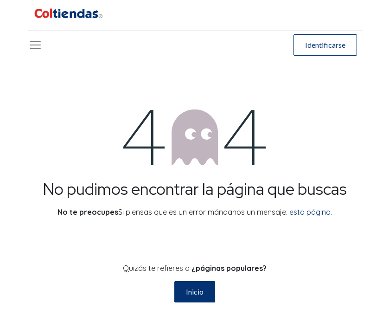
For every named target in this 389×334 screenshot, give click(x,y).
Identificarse (325, 44)
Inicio (195, 291)
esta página (310, 212)
